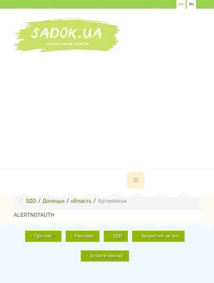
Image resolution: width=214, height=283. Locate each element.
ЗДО (117, 236)
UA (180, 4)
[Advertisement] (114, 103)
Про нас (45, 236)
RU (191, 4)
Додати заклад (106, 255)
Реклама (84, 236)
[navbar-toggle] (135, 180)
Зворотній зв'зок (160, 236)
